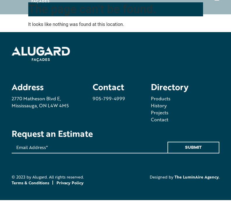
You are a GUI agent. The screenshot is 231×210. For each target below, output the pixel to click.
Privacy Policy (70, 182)
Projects (159, 112)
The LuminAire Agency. (196, 176)
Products (160, 98)
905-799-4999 (109, 98)
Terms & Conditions (30, 182)
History (159, 105)
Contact (159, 119)
